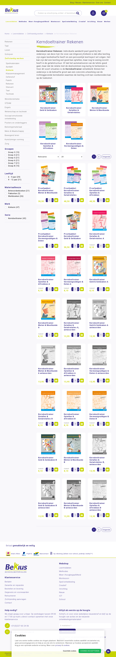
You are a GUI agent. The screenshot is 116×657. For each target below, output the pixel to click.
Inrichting (91, 25)
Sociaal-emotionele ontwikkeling (13, 117)
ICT (60, 596)
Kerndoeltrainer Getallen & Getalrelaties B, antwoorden (97, 461)
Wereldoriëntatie (12, 99)
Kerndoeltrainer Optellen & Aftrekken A (46, 281)
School (62, 599)
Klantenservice (89, 3)
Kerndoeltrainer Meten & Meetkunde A (48, 325)
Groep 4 (13, 155)
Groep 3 (13, 152)
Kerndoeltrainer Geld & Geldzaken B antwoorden (47, 505)
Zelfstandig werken (35, 34)
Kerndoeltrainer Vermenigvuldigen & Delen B (99, 416)
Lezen (7, 50)
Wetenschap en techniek (16, 111)
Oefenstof (10, 77)
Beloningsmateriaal (13, 127)
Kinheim (50, 34)
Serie (7, 215)
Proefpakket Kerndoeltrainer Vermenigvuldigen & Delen (48, 237)
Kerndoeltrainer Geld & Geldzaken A (98, 280)
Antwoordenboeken (19, 191)
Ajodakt (9, 67)
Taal (6, 46)
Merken (107, 25)
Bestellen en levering (14, 589)
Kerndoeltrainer (17, 218)
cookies (66, 645)
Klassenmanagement (15, 73)
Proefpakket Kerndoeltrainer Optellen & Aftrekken (97, 191)
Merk (7, 204)
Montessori (55, 25)
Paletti (9, 80)
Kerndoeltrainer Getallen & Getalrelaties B (46, 416)
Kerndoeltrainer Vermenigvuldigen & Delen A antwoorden (99, 371)
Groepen (9, 149)
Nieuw (99, 25)
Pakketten (14, 193)
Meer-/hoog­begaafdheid (39, 25)
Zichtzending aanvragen (15, 599)
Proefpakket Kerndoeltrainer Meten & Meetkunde (48, 190)
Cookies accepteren (89, 651)
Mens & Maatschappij (14, 131)
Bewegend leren (12, 135)
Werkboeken (15, 196)
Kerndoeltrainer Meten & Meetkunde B (73, 460)
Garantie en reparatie (14, 585)
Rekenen (8, 42)
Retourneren (10, 596)
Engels (8, 107)
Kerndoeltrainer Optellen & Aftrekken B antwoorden (97, 506)
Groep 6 (13, 160)
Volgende (106, 157)
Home (7, 34)
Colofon (9, 655)
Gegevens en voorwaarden (17, 592)
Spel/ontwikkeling (69, 25)
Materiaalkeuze (13, 187)
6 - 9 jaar (14, 177)
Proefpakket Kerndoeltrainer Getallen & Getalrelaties (71, 191)
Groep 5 (13, 158)
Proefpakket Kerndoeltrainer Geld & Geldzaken (72, 236)
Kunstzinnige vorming (14, 139)
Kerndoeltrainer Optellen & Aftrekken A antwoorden (71, 372)
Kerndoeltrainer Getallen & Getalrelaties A (97, 236)
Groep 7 (13, 163)
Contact (107, 3)
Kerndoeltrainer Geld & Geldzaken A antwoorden (98, 325)
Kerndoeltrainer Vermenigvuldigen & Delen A (73, 281)
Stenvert (9, 87)
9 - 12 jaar (14, 180)
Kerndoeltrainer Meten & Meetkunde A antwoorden (48, 371)
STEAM (8, 103)
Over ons (99, 3)
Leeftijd (9, 173)
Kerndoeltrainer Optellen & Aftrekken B (71, 416)
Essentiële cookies (69, 651)
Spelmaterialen (12, 63)
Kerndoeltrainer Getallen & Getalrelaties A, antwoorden (71, 326)
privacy (58, 645)
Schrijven (9, 54)
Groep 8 (13, 166)
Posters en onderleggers (16, 123)
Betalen (8, 582)
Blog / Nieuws (75, 3)
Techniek (10, 94)
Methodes (23, 25)
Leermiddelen (11, 25)
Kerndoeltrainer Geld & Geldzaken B (47, 459)
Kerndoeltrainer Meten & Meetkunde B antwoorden (73, 505)
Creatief (82, 25)
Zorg (7, 144)
